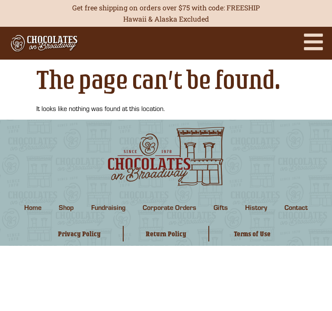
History (256, 207)
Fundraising (108, 207)
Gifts (221, 207)
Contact (296, 207)
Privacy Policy (79, 234)
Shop (66, 207)
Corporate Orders (169, 207)
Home (33, 207)
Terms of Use (252, 234)
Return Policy (166, 234)
